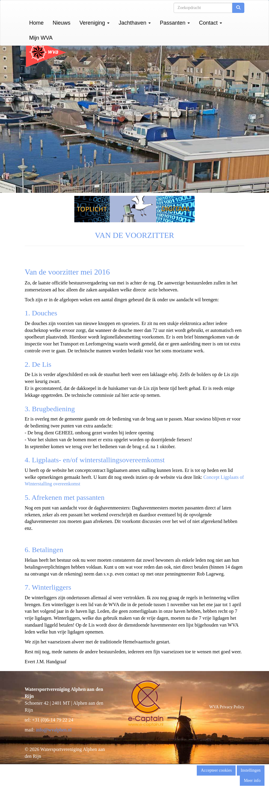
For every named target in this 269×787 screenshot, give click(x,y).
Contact (210, 23)
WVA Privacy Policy (226, 707)
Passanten (175, 23)
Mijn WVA (41, 38)
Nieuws (61, 23)
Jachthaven (135, 23)
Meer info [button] (252, 780)
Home (36, 23)
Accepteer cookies (216, 770)
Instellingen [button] (251, 770)
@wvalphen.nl (54, 729)
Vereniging (94, 23)
